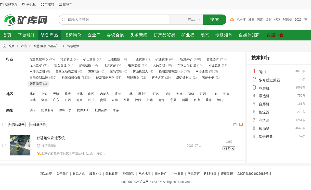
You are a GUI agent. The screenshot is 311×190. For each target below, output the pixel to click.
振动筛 (264, 128)
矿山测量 (89, 59)
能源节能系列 (105, 77)
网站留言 (194, 174)
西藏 (126, 100)
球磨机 (287, 19)
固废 (260, 19)
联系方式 (79, 174)
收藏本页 (11, 4)
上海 (44, 94)
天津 (56, 94)
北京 (33, 94)
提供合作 (101, 110)
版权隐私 (128, 174)
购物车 (67, 4)
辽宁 (118, 94)
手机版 (31, 4)
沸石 (251, 19)
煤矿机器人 (183, 77)
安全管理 (60, 65)
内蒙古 (104, 94)
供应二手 (65, 110)
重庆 (68, 94)
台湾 (197, 100)
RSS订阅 (210, 174)
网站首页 (46, 174)
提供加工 (83, 110)
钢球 (277, 19)
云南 (115, 100)
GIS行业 (93, 71)
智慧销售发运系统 (50, 138)
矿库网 (144, 182)
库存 (116, 110)
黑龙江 (142, 94)
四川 (91, 100)
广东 (56, 100)
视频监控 (134, 65)
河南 (226, 94)
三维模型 (114, 59)
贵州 (103, 100)
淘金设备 (266, 137)
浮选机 (264, 96)
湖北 (33, 100)
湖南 (44, 100)
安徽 (179, 94)
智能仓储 (208, 77)
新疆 (185, 100)
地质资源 (66, 59)
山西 (91, 94)
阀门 (262, 72)
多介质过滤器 (269, 80)
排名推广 (161, 174)
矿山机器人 (140, 71)
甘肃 (150, 100)
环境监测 (214, 65)
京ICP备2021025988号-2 (254, 174)
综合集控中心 (39, 59)
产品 (24, 46)
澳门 (220, 100)
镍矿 (269, 19)
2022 (298, 19)
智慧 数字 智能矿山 (46, 46)
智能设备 (133, 77)
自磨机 (264, 104)
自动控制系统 (39, 77)
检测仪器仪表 (71, 77)
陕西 (138, 100)
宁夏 (173, 100)
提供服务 (47, 110)
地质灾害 (109, 65)
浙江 (168, 94)
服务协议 (95, 174)
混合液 (241, 19)
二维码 (49, 4)
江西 (203, 94)
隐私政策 (112, 174)
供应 (33, 110)
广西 (68, 100)
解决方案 (158, 77)
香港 (208, 100)
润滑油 (264, 120)
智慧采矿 (186, 59)
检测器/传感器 (168, 71)
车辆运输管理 (186, 65)
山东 (215, 94)
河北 (79, 94)
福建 (191, 94)
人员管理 (159, 65)
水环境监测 (37, 71)
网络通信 (202, 71)
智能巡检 (85, 65)
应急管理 (116, 71)
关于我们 (62, 174)
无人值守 (36, 65)
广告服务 (177, 174)
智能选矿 (212, 59)
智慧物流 (73, 46)
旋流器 (264, 112)
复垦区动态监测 (66, 71)
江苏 (156, 94)
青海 (162, 100)
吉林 (129, 94)
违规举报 (227, 174)
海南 (79, 100)
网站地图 (144, 174)
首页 (11, 46)
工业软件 (139, 59)
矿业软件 (162, 59)
